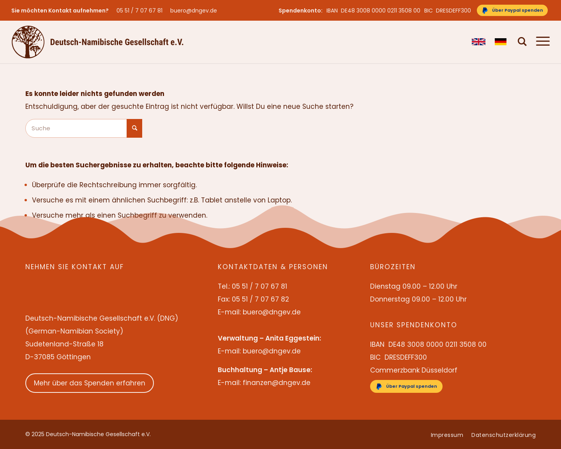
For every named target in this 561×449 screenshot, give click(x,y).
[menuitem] (141, 10)
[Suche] (522, 41)
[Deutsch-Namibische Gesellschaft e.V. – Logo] (97, 42)
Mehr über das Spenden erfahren (89, 383)
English (478, 41)
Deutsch (501, 41)
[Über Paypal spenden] (512, 10)
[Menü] (540, 41)
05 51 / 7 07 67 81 (139, 10)
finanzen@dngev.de (276, 382)
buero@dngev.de (193, 10)
